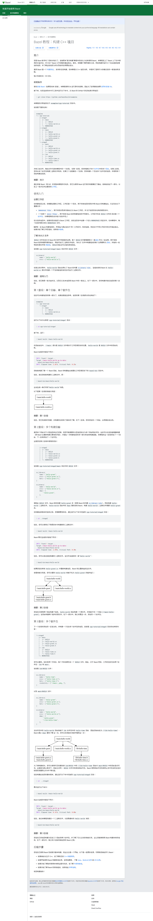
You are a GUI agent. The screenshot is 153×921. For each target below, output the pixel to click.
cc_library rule (95, 503)
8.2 (116, 48)
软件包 (96, 169)
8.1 (120, 48)
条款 (31, 917)
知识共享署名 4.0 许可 (61, 881)
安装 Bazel (41, 87)
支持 (92, 898)
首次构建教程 (52, 37)
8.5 (107, 48)
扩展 (62, 2)
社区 (70, 2)
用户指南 (43, 2)
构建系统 (50, 70)
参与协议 (69, 21)
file (44, 210)
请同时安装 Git (106, 87)
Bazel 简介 (21, 2)
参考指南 (72, 867)
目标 (107, 169)
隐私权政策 (38, 917)
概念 (25, 13)
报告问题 (39, 48)
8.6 (103, 48)
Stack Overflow (96, 908)
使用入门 (42, 37)
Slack (93, 905)
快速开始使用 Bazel (11, 9)
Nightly (89, 48)
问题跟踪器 (94, 902)
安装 (3, 13)
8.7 (100, 48)
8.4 (110, 48)
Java (79, 860)
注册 (77, 21)
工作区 (54, 187)
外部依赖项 (78, 864)
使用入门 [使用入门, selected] (32, 2)
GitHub (146, 2)
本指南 (60, 229)
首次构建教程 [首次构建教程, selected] (14, 13)
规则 (97, 240)
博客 (31, 898)
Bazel (35, 37)
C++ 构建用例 (69, 856)
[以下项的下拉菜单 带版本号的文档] (89, 2)
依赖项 (48, 245)
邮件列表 (59, 21)
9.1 (94, 48)
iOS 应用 (97, 860)
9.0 (97, 48)
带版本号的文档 (82, 2)
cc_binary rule (84, 268)
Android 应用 (87, 860)
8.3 (113, 48)
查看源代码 (53, 48)
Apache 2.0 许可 (92, 881)
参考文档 (53, 2)
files (52, 214)
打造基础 (36, 21)
